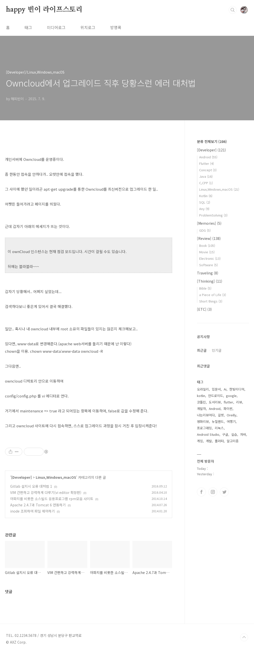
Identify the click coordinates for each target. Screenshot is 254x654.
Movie (207, 252)
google (231, 395)
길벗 (221, 415)
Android (208, 157)
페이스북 (201, 491)
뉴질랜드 (218, 421)
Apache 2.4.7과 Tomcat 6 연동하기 (38, 504)
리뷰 (239, 402)
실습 (234, 434)
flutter (228, 402)
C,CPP (206, 182)
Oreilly (231, 415)
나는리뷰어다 (206, 415)
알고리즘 (233, 440)
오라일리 (203, 389)
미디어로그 (56, 27)
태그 (28, 27)
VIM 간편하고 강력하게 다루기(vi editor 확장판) (45, 492)
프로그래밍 (204, 428)
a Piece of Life (212, 294)
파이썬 (227, 408)
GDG (205, 230)
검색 (232, 10)
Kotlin (205, 195)
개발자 (201, 408)
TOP (244, 637)
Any (204, 208)
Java (206, 176)
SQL (204, 202)
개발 (209, 440)
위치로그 (87, 27)
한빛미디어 (236, 389)
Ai (225, 389)
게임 (200, 440)
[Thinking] (209, 281)
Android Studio (208, 434)
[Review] (209, 238)
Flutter (206, 163)
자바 (243, 434)
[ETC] (204, 309)
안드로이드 (215, 395)
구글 (225, 434)
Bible (205, 288)
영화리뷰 (203, 421)
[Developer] (21, 477)
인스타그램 (212, 491)
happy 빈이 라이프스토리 (44, 9)
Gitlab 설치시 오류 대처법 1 (31, 486)
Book (207, 245)
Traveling (207, 272)
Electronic (210, 258)
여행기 (231, 421)
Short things (210, 301)
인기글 (217, 350)
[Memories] (209, 223)
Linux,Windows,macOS (56, 477)
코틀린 (201, 402)
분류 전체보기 (212, 141)
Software (208, 264)
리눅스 (219, 428)
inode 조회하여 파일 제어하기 (32, 511)
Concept (208, 170)
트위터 (224, 491)
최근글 (202, 350)
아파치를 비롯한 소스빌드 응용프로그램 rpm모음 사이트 (51, 498)
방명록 (115, 27)
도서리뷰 (215, 402)
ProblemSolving (213, 215)
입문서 (216, 389)
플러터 (219, 440)
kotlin (201, 395)
